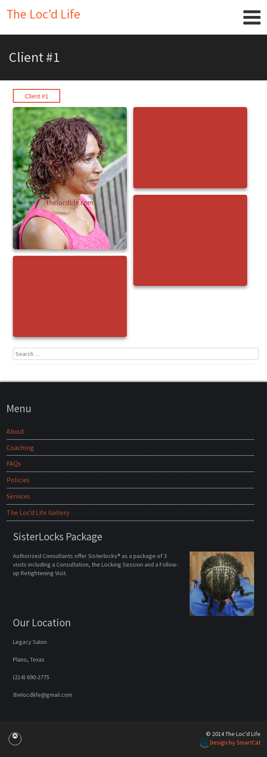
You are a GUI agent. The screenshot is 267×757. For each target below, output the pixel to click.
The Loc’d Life (43, 14)
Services (18, 496)
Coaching (20, 447)
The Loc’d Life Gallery (37, 512)
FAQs (13, 463)
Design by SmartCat (230, 742)
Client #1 (37, 96)
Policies (18, 479)
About (15, 431)
